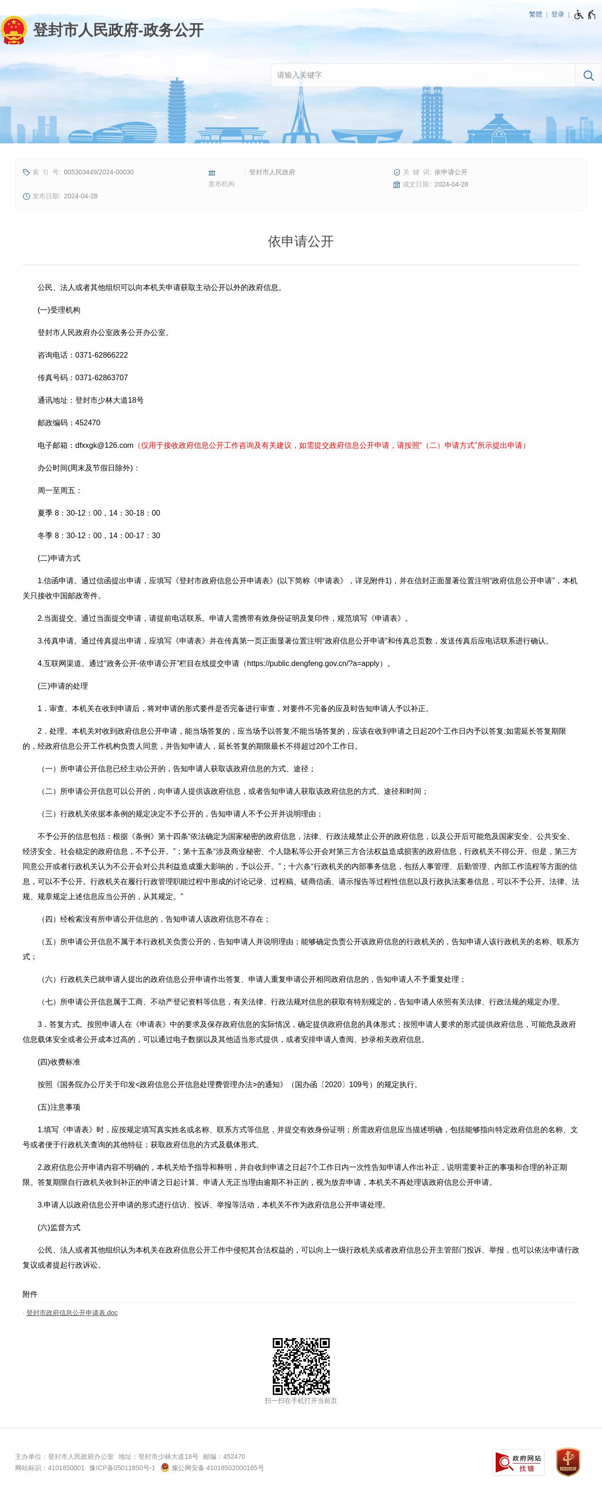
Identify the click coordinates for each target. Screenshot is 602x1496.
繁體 (535, 14)
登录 (557, 14)
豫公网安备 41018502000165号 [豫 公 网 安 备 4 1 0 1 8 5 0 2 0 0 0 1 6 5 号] (212, 1467)
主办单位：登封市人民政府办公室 (64, 1456)
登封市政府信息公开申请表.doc (72, 1312)
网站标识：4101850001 (50, 1468)
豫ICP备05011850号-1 (122, 1468)
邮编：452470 (224, 1456)
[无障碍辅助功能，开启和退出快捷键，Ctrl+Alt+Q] (585, 14)
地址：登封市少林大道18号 (158, 1456)
